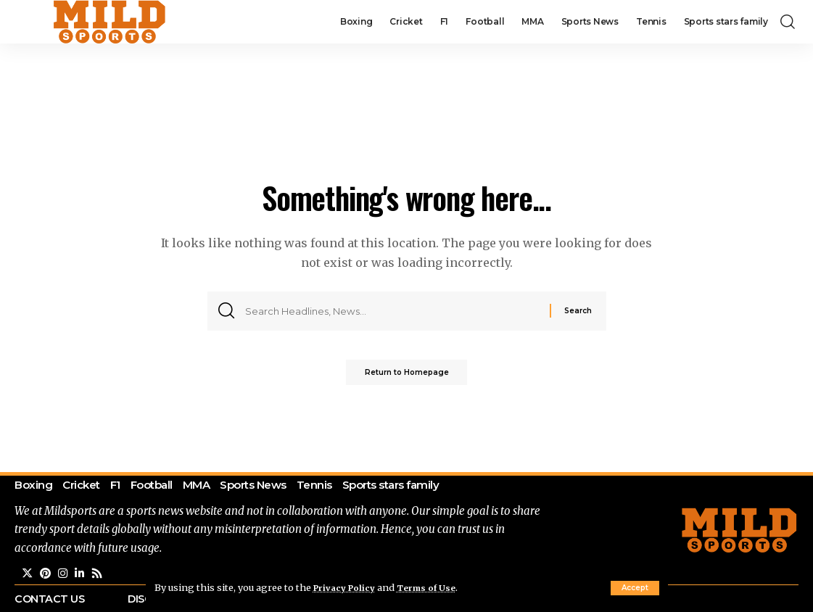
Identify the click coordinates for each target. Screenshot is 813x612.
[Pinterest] (46, 577)
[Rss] (100, 577)
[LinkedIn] (82, 577)
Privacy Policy (347, 587)
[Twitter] (27, 577)
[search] (787, 21)
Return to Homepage (407, 375)
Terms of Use (434, 587)
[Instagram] (64, 577)
